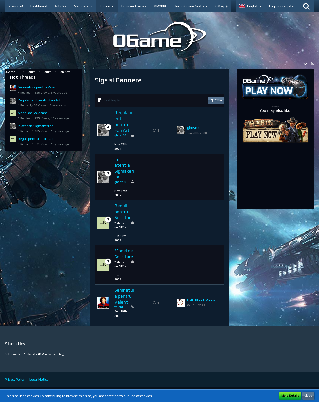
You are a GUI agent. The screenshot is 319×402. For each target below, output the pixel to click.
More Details (290, 395)
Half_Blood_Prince (201, 300)
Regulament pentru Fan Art (39, 100)
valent (118, 307)
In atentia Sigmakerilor (35, 126)
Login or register (282, 6)
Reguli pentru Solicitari (35, 139)
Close (308, 395)
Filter (216, 100)
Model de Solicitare (32, 113)
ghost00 (120, 135)
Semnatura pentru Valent (38, 87)
